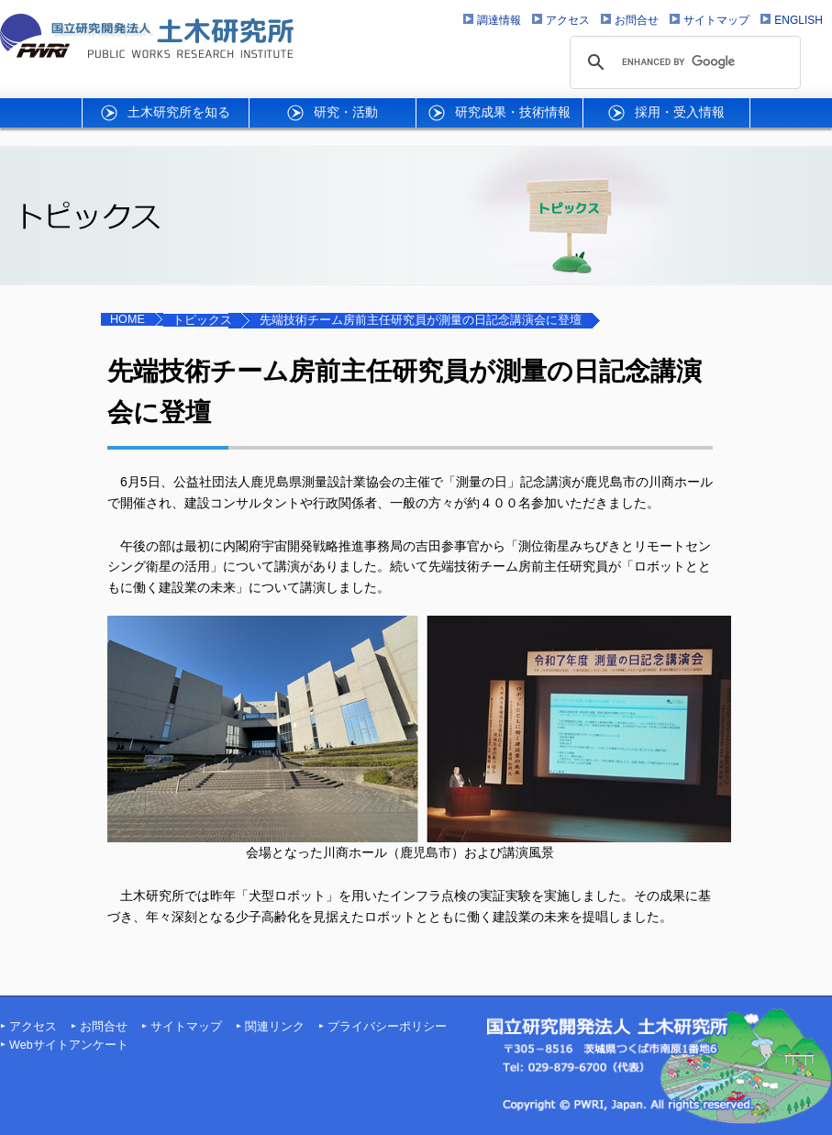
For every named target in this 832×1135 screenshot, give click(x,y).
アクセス (33, 1026)
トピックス (202, 320)
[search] (682, 62)
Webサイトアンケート (68, 1045)
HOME (127, 319)
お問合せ (104, 1026)
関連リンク (275, 1026)
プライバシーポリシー (387, 1026)
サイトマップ (186, 1026)
